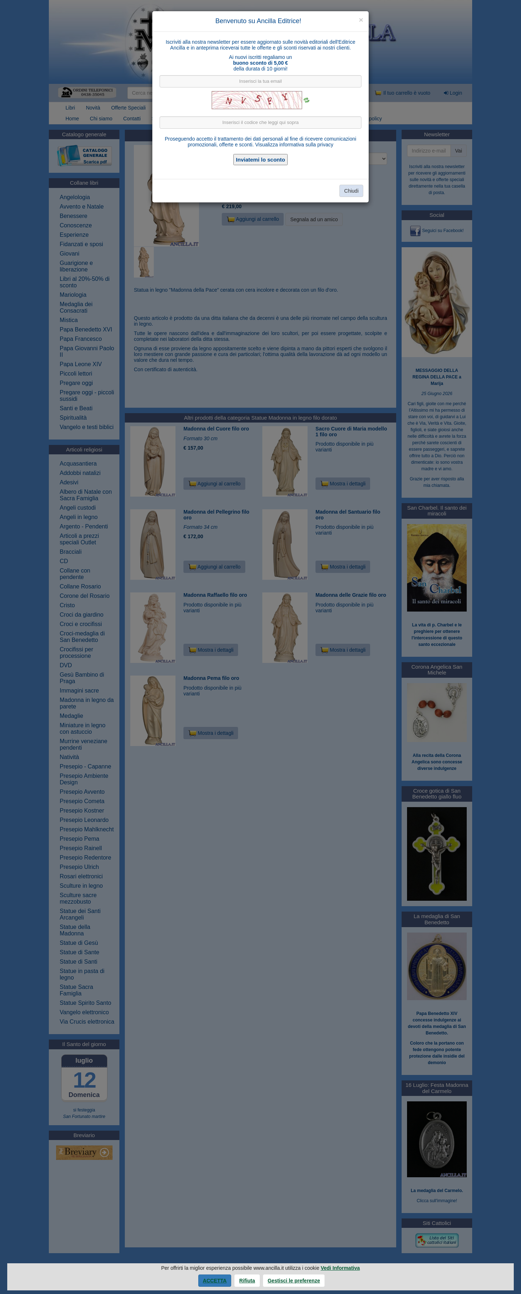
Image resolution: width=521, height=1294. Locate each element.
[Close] (361, 19)
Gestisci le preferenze (294, 1281)
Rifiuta (247, 1281)
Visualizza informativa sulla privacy (294, 144)
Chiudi (351, 191)
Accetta (215, 1281)
